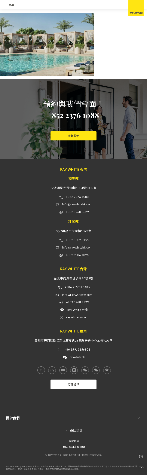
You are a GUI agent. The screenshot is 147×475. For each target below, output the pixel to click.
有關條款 (74, 440)
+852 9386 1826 (77, 255)
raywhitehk (77, 357)
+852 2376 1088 (73, 115)
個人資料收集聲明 (74, 446)
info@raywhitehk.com (77, 204)
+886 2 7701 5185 (77, 287)
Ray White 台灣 (77, 309)
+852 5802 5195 (77, 240)
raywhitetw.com (77, 317)
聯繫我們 (73, 135)
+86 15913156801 (77, 349)
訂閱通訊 (73, 384)
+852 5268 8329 (77, 211)
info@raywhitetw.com (77, 294)
